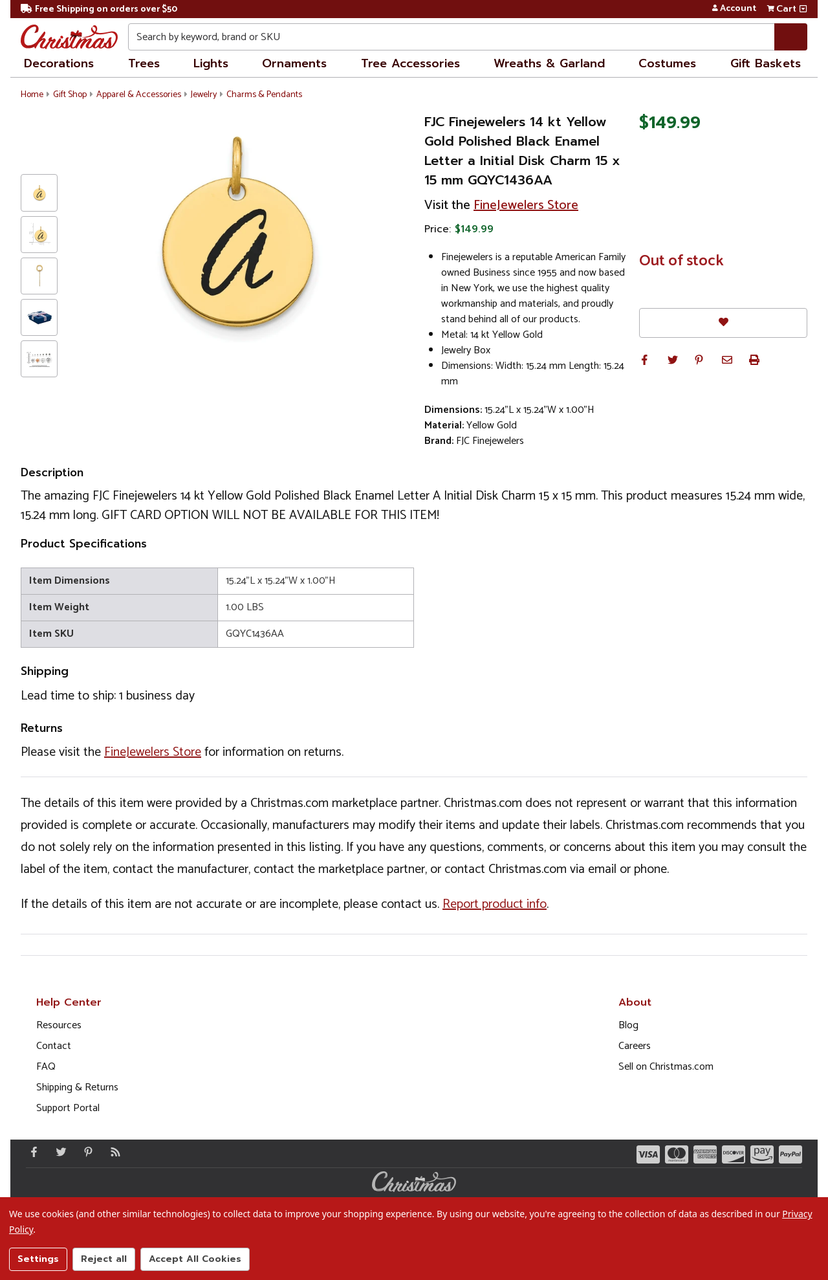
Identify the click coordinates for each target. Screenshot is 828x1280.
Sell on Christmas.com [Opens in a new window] (666, 1067)
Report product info (494, 904)
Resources (59, 1025)
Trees (144, 63)
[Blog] (112, 1152)
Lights (210, 63)
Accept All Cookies (195, 1259)
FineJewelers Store (526, 205)
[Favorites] (723, 322)
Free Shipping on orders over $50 (99, 9)
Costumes (667, 63)
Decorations (59, 63)
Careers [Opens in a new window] (634, 1046)
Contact (53, 1046)
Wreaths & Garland (549, 63)
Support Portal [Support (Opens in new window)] (68, 1108)
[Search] (790, 36)
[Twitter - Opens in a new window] (58, 1152)
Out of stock (681, 261)
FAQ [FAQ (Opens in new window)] (46, 1067)
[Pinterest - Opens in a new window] (85, 1152)
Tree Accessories (410, 63)
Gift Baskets (765, 63)
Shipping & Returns (77, 1087)
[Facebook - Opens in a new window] (31, 1152)
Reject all (104, 1259)
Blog (628, 1025)
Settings (38, 1259)
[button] (644, 360)
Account (734, 9)
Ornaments (294, 63)
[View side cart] (803, 9)
